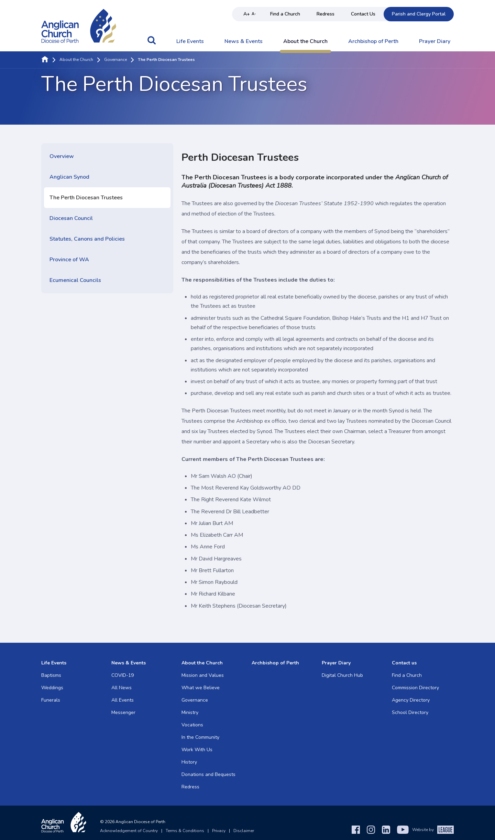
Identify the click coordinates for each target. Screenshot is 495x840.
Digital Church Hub (342, 675)
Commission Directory (415, 687)
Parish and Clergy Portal (419, 14)
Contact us (404, 663)
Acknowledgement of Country (129, 830)
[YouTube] (403, 830)
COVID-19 (122, 675)
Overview (62, 156)
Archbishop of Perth (373, 41)
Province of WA (69, 259)
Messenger (123, 712)
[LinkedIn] (386, 830)
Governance (115, 59)
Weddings (52, 687)
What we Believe (201, 687)
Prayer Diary (434, 41)
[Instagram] (371, 830)
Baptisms (51, 675)
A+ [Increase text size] (246, 14)
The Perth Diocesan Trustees (86, 197)
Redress (325, 14)
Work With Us (197, 749)
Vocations (192, 725)
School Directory (410, 712)
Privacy (219, 830)
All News (121, 687)
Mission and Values (203, 675)
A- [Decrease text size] (254, 14)
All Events (122, 700)
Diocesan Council (71, 218)
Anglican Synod (69, 177)
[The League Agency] (445, 830)
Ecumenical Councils (75, 280)
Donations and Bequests (208, 774)
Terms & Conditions (185, 830)
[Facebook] (356, 830)
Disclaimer (243, 830)
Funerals (50, 700)
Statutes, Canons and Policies (87, 239)
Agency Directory (411, 700)
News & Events (243, 41)
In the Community (200, 737)
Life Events (190, 41)
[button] (151, 43)
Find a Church (285, 14)
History (189, 762)
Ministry (190, 712)
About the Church (305, 41)
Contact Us (363, 14)
